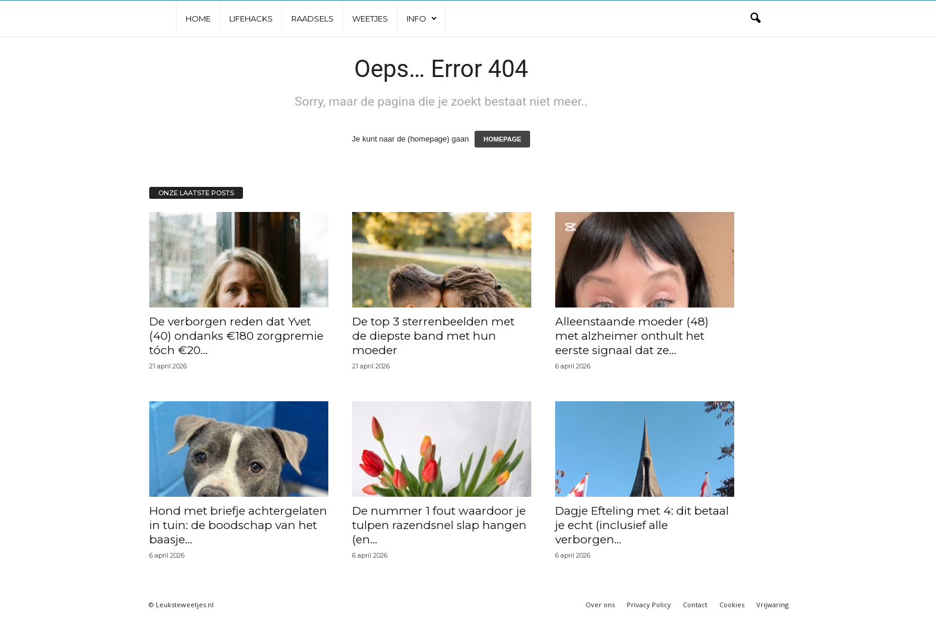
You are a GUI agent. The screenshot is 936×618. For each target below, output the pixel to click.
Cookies (731, 604)
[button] (755, 18)
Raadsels (312, 18)
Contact (695, 604)
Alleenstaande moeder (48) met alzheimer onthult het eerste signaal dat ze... (632, 336)
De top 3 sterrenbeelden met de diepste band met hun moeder (433, 336)
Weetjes (370, 18)
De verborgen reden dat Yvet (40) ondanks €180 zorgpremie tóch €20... (236, 336)
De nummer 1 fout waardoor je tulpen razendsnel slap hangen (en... (439, 525)
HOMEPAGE (502, 139)
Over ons (600, 604)
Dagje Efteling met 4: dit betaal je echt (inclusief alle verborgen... (642, 525)
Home (198, 18)
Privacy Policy (649, 604)
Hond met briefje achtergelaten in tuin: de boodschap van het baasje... (238, 525)
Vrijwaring (772, 604)
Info (422, 18)
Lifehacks (251, 18)
